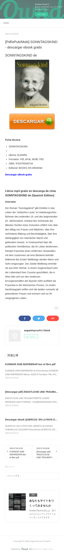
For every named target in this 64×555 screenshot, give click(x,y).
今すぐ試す (41, 14)
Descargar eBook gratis (18, 174)
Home (6, 23)
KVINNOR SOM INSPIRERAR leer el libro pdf (30, 364)
